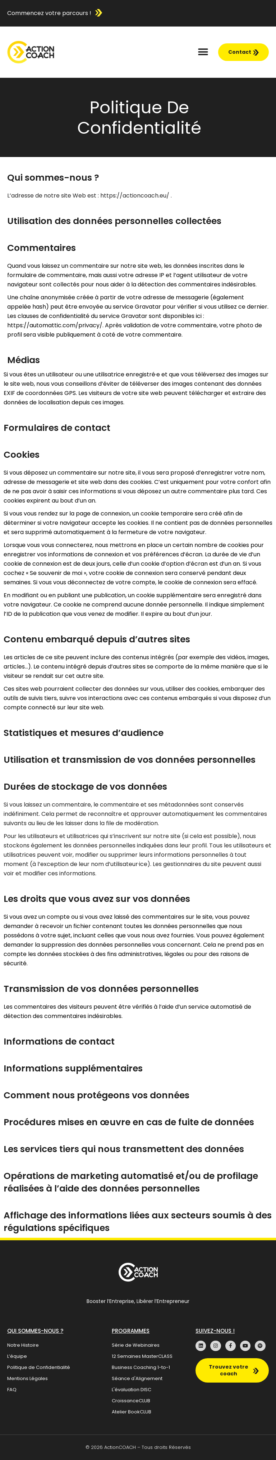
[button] (203, 52)
